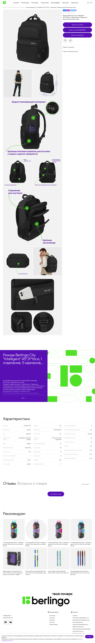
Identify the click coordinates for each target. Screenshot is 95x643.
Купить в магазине (77, 35)
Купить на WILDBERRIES (77, 30)
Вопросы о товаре (32, 483)
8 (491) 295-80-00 (8, 618)
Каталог (5, 7)
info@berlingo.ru (7, 615)
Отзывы (9, 483)
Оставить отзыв (56, 494)
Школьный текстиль (13, 7)
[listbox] (87, 484)
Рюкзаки (22, 7)
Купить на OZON (77, 25)
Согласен (89, 636)
